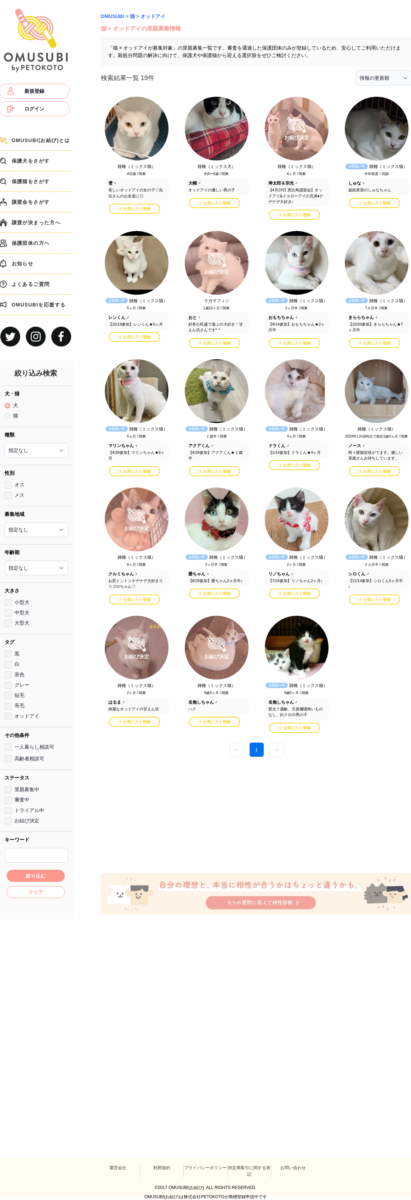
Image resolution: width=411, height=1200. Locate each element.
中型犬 (22, 612)
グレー (22, 685)
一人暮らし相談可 (34, 747)
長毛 (19, 705)
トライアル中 (29, 810)
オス (19, 485)
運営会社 (117, 1167)
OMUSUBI (112, 16)
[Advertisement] (150, 814)
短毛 (19, 695)
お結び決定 (27, 820)
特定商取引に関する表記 (249, 1171)
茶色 (19, 674)
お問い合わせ (293, 1167)
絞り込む (36, 876)
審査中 (22, 799)
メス (19, 495)
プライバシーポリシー (205, 1167)
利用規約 (161, 1167)
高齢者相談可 (29, 758)
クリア (35, 892)
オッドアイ (27, 716)
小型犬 (22, 602)
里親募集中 (27, 789)
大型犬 (22, 623)
